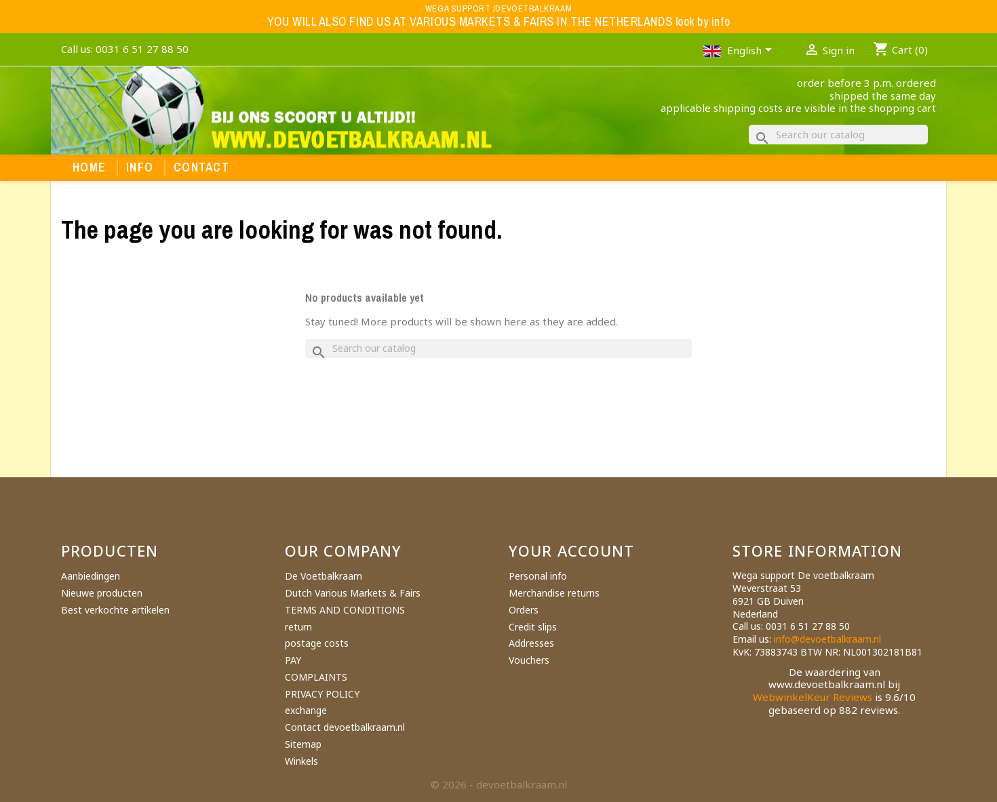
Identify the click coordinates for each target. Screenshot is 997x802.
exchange (306, 710)
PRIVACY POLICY (322, 693)
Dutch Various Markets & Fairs (353, 592)
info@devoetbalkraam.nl (827, 639)
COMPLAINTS (316, 676)
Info (139, 167)
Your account (571, 550)
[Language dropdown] (752, 51)
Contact (201, 167)
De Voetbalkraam (323, 575)
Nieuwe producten (101, 592)
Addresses (531, 643)
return (298, 626)
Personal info (538, 575)
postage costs (317, 643)
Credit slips (533, 626)
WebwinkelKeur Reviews (812, 697)
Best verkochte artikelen (115, 609)
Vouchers (529, 660)
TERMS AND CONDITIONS (345, 609)
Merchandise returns (554, 592)
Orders (524, 609)
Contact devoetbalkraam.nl (345, 727)
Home (89, 167)
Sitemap (303, 744)
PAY (293, 660)
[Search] (838, 134)
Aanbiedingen (90, 575)
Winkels (301, 761)
